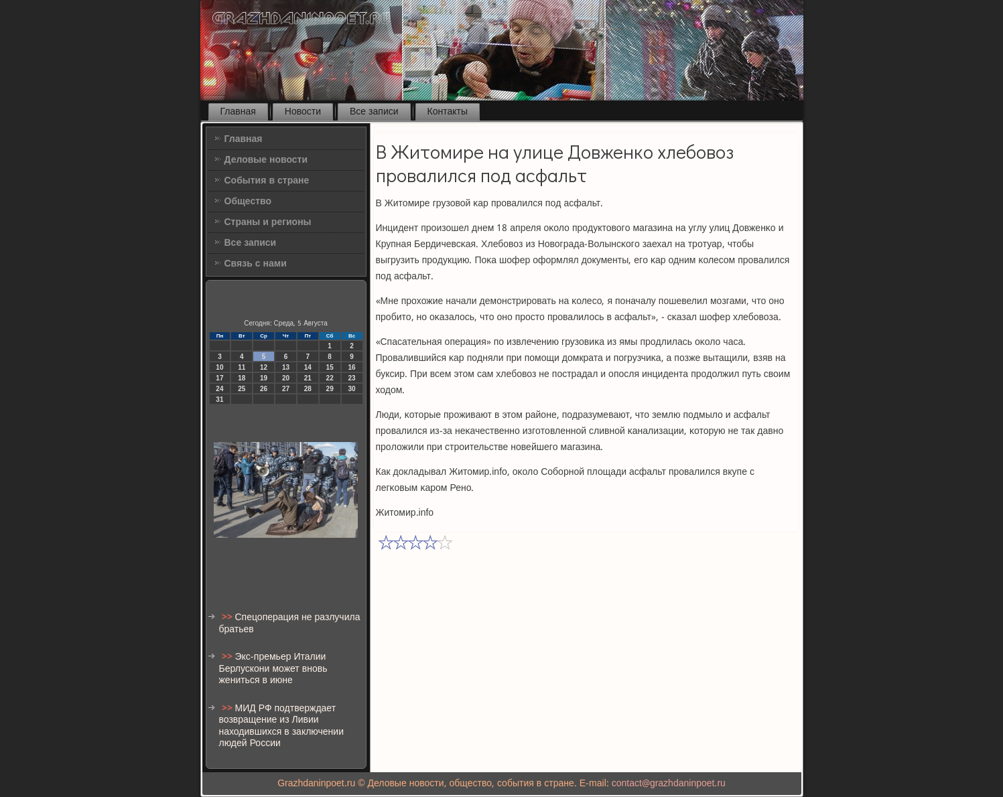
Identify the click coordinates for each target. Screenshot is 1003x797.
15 (330, 367)
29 (330, 388)
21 (308, 378)
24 (219, 388)
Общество (248, 202)
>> (228, 617)
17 (219, 378)
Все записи (374, 112)
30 (351, 388)
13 (285, 367)
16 (351, 367)
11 (241, 367)
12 (263, 367)
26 (263, 388)
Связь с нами (255, 264)
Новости (303, 112)
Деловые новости (266, 160)
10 (219, 367)
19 (263, 378)
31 (219, 399)
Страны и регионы (268, 222)
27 (285, 388)
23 (351, 378)
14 (308, 367)
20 (285, 378)
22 (330, 378)
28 (308, 388)
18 (241, 378)
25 (241, 388)
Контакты (447, 112)
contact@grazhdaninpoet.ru (669, 784)
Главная (238, 112)
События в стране (267, 181)
